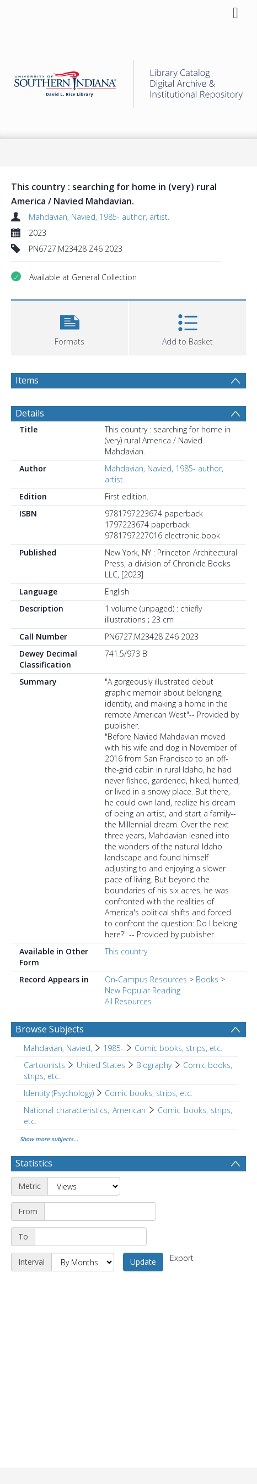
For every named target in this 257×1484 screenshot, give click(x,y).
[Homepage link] (128, 81)
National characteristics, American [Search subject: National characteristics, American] (85, 1110)
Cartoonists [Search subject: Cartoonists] (44, 1065)
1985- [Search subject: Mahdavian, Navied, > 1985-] (113, 1048)
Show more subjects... (49, 1139)
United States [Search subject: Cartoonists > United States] (101, 1065)
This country (126, 951)
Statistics (33, 1163)
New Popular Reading (142, 990)
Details (29, 413)
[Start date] (100, 1211)
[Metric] (83, 1186)
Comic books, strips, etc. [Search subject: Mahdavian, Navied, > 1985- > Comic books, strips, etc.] (178, 1048)
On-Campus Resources (146, 979)
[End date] (91, 1236)
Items (27, 380)
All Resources (128, 1001)
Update (143, 1262)
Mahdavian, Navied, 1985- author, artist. (99, 217)
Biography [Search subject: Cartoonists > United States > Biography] (154, 1065)
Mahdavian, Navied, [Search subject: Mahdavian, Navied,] (58, 1048)
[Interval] (82, 1262)
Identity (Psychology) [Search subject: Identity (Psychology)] (59, 1093)
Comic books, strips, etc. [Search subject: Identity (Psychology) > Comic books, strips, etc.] (148, 1093)
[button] (69, 327)
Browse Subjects (49, 1029)
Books (207, 979)
